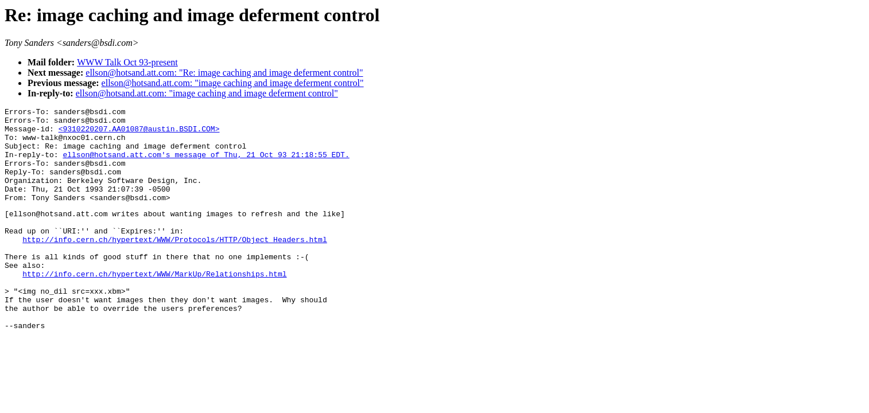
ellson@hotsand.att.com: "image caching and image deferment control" (233, 83)
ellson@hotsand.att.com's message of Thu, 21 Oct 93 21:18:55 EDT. (206, 164)
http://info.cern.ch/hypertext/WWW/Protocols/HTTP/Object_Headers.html (174, 265)
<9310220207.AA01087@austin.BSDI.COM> (139, 133)
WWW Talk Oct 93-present (127, 62)
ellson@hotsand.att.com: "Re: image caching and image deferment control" (224, 72)
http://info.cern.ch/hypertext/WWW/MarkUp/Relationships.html (154, 306)
